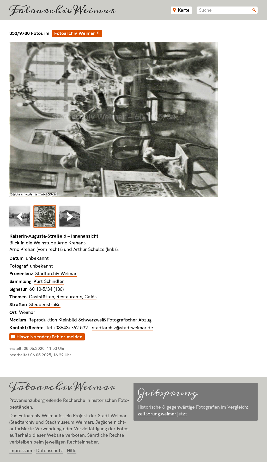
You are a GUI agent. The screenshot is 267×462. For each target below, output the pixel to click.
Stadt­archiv (22, 422)
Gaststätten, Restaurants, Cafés (62, 297)
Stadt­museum (59, 422)
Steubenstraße (44, 304)
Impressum (20, 450)
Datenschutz (49, 450)
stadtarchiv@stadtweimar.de (122, 328)
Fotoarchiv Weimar (62, 10)
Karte (184, 10)
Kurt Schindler (49, 281)
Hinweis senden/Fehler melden (49, 337)
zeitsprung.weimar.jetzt (162, 414)
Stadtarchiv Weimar (56, 273)
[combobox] (227, 10)
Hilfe (71, 450)
